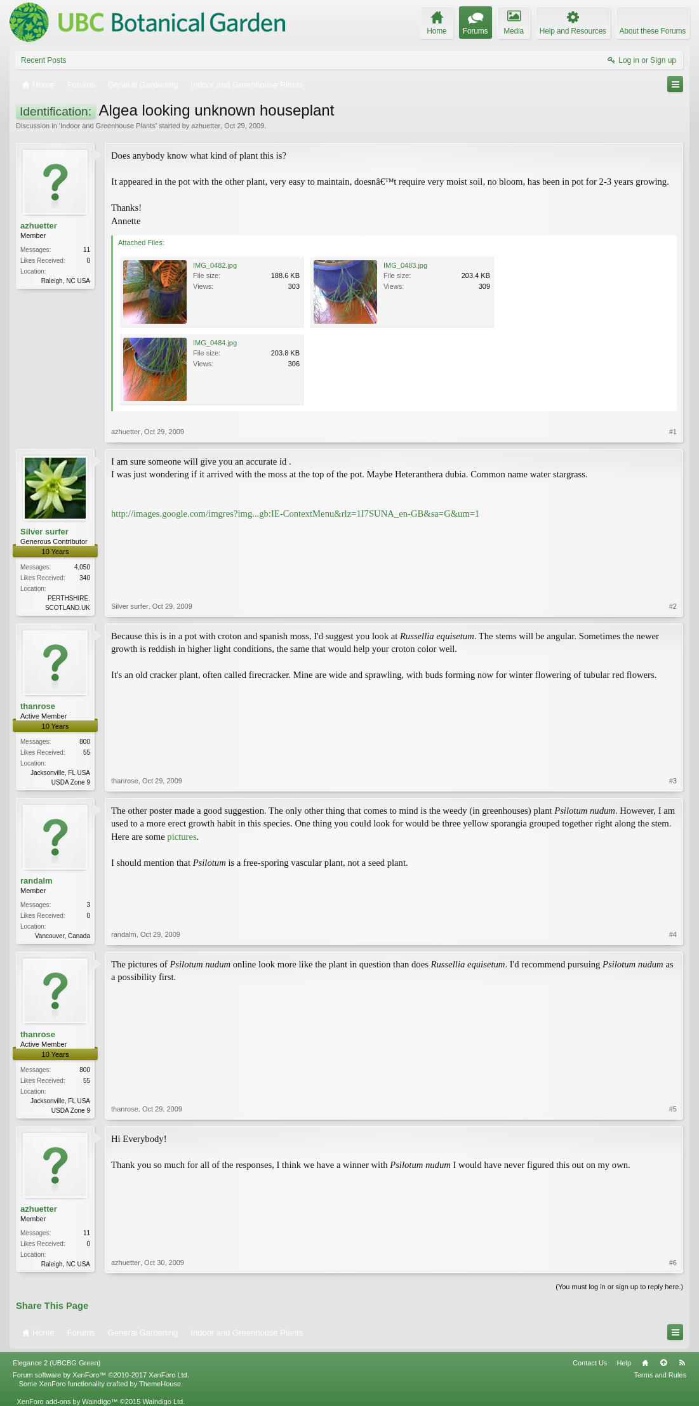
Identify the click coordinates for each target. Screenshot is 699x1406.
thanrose (37, 706)
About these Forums (653, 31)
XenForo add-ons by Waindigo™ (67, 1401)
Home (645, 1362)
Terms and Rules (660, 1375)
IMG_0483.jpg (405, 265)
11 (86, 249)
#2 (673, 606)
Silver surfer (44, 531)
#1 (673, 431)
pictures (181, 837)
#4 (673, 934)
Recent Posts (43, 60)
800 (84, 741)
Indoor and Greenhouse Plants (108, 125)
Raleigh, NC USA (65, 280)
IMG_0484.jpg (215, 343)
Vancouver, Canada (62, 935)
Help (623, 1363)
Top (663, 1362)
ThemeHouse (160, 1384)
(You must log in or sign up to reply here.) (619, 1286)
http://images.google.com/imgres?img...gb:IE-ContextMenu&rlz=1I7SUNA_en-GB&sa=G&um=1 (295, 513)
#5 (673, 1109)
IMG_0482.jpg (215, 265)
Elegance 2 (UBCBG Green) (56, 1363)
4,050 (82, 567)
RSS (681, 1362)
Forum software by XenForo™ (101, 1375)
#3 (673, 781)
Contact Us (590, 1363)
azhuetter (205, 125)
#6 (673, 1262)
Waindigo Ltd (162, 1401)
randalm (36, 880)
